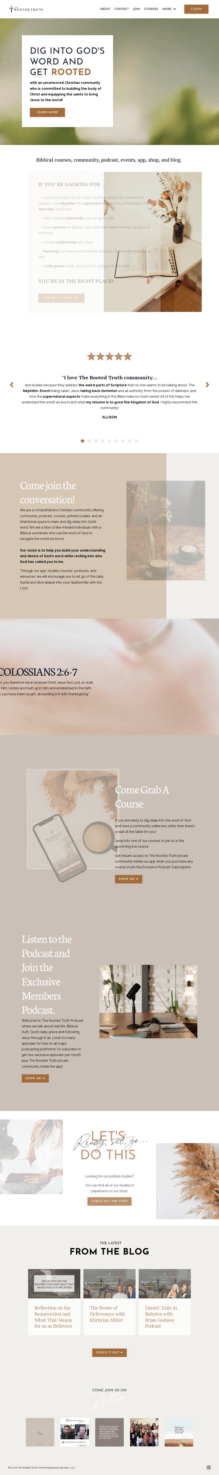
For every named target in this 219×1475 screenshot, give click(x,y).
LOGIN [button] (196, 9)
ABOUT (105, 9)
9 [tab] (136, 441)
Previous (11, 384)
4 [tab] (103, 441)
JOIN (136, 9)
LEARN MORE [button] (47, 112)
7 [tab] (123, 441)
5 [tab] (109, 441)
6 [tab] (116, 441)
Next (207, 384)
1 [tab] (82, 441)
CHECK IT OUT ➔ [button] (109, 1352)
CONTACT (122, 9)
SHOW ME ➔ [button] (128, 879)
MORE (169, 9)
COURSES (151, 9)
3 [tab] (96, 441)
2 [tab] (89, 441)
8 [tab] (130, 441)
